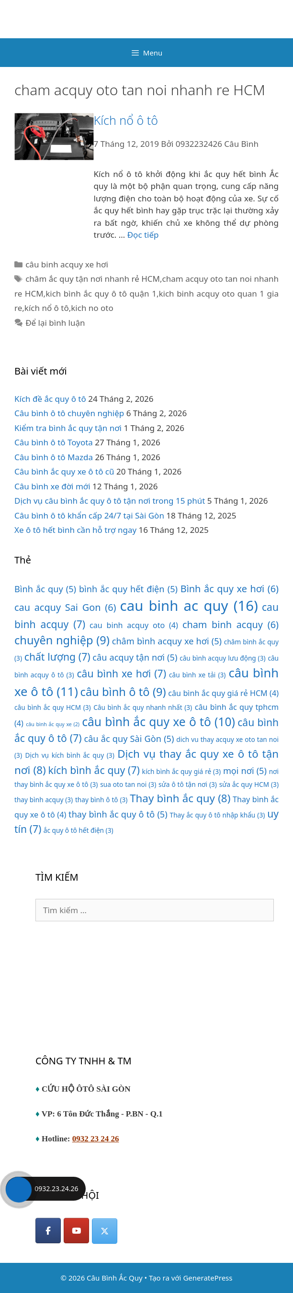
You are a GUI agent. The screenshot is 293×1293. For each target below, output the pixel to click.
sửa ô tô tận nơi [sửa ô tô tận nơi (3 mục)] (187, 784)
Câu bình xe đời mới (52, 486)
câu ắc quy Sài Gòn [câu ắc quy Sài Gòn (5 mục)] (129, 738)
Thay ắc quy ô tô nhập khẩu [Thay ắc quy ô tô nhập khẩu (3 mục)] (217, 814)
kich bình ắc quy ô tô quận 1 (101, 293)
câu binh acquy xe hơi (66, 264)
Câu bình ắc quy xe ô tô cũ (64, 471)
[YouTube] (76, 1230)
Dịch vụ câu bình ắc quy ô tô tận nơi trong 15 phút (109, 500)
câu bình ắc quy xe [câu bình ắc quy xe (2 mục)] (52, 724)
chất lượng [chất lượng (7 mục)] (57, 656)
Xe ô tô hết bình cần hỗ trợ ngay (75, 529)
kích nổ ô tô (46, 307)
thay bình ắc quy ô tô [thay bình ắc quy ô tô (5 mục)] (118, 814)
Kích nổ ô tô (126, 120)
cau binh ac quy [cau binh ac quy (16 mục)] (189, 605)
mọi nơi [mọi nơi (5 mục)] (245, 770)
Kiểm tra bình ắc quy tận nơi (68, 427)
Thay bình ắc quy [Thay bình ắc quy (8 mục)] (180, 798)
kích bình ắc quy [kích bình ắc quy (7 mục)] (94, 770)
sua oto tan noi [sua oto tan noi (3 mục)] (128, 784)
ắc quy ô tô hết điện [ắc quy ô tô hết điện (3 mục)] (78, 830)
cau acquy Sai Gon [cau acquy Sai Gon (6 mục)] (65, 607)
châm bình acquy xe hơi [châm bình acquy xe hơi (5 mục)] (167, 641)
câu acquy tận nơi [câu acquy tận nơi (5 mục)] (134, 657)
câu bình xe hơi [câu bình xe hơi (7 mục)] (121, 673)
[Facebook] (48, 1230)
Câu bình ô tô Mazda (53, 457)
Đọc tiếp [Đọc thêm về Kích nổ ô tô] (143, 234)
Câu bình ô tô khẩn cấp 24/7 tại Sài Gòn (89, 515)
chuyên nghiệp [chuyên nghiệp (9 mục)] (62, 640)
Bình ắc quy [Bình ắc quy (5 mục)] (45, 589)
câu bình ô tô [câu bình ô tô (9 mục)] (123, 691)
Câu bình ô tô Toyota (53, 442)
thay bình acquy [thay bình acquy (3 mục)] (43, 799)
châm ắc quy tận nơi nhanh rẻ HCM (92, 278)
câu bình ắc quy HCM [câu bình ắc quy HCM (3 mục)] (52, 707)
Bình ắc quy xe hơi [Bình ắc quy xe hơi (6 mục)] (229, 588)
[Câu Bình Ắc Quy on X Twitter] (104, 1231)
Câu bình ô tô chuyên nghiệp (69, 413)
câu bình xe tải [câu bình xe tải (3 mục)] (197, 674)
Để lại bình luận (55, 322)
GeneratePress (207, 1277)
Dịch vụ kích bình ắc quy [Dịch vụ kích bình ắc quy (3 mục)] (69, 755)
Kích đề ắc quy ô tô (50, 398)
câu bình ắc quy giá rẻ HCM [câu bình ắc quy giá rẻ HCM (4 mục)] (223, 693)
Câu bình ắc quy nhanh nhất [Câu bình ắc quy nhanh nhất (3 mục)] (142, 707)
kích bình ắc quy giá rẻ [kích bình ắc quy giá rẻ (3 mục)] (181, 771)
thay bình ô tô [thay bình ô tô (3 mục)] (101, 799)
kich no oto (92, 307)
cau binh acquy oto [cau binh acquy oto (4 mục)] (134, 625)
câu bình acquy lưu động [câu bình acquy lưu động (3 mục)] (222, 658)
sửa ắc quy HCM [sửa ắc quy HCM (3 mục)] (249, 784)
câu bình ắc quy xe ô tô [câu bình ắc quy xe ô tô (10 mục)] (158, 721)
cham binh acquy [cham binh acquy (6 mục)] (230, 624)
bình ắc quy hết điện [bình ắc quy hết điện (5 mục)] (128, 589)
